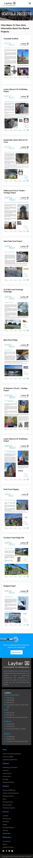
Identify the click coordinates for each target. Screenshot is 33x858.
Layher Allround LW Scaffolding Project (15, 90)
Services (6, 812)
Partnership (7, 837)
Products (6, 786)
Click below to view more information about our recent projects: (15, 28)
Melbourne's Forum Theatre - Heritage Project (15, 192)
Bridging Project (10, 586)
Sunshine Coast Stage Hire (14, 538)
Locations (7, 693)
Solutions (6, 763)
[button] (29, 3)
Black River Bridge (10, 340)
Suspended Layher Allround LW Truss (16, 141)
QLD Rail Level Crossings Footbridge (13, 290)
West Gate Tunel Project (13, 241)
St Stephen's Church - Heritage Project (15, 389)
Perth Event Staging (11, 489)
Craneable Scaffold (11, 39)
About (5, 750)
